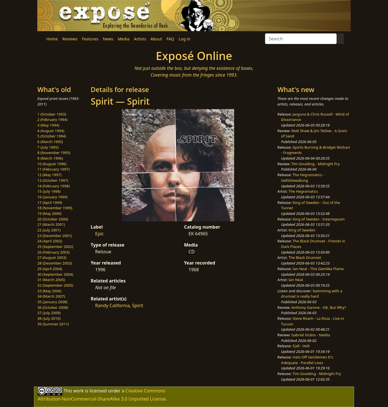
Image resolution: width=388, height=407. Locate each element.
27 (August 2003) (51, 257)
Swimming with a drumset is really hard (311, 293)
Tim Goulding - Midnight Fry (315, 163)
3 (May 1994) (48, 125)
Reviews (69, 39)
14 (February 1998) (53, 185)
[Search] (301, 38)
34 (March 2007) (51, 296)
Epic (99, 234)
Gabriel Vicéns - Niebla (310, 334)
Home (52, 39)
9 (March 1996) (50, 158)
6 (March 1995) (50, 141)
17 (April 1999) (49, 202)
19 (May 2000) (49, 213)
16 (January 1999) (52, 196)
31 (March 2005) (51, 279)
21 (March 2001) (51, 224)
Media (123, 39)
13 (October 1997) (52, 180)
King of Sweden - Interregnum (319, 219)
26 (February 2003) (53, 252)
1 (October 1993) (51, 114)
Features (90, 39)
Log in (184, 39)
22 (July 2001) (49, 230)
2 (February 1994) (52, 119)
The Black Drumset (305, 257)
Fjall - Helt (301, 345)
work (78, 391)
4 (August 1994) (50, 130)
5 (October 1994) (51, 136)
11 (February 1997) (53, 169)
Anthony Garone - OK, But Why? (318, 307)
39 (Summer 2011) (53, 323)
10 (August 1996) (51, 163)
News (108, 39)
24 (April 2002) (49, 240)
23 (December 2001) (54, 235)
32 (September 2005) (55, 285)
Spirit (137, 305)
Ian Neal (296, 279)
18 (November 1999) (54, 207)
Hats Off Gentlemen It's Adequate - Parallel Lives (307, 360)
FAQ (170, 39)
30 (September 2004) (55, 274)
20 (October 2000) (52, 219)
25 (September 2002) (55, 246)
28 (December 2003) (54, 263)
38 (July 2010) (49, 318)
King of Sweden (302, 230)
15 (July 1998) (49, 191)
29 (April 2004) (49, 268)
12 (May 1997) (49, 174)
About (156, 39)
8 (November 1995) (53, 152)
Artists (140, 39)
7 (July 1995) (47, 147)
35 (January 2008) (52, 301)
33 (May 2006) (49, 290)
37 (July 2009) (49, 312)
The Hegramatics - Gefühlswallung (302, 177)
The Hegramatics (303, 191)
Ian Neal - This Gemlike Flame (318, 268)
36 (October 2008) (52, 307)
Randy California (112, 305)
